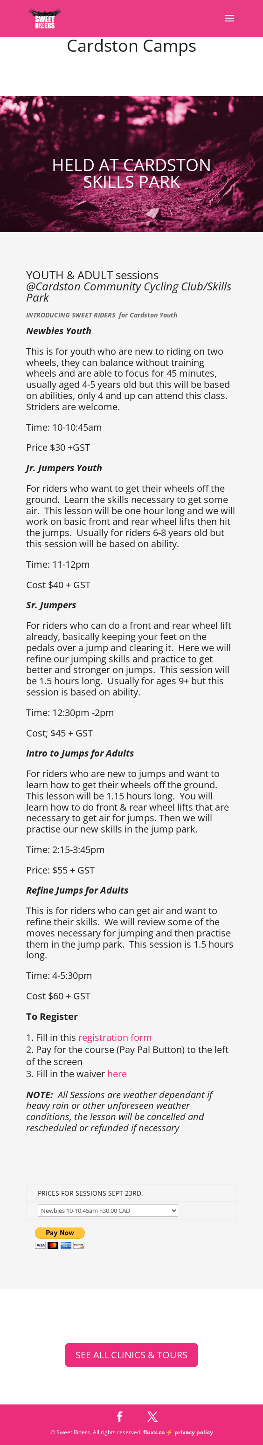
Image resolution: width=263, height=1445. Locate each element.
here (117, 1073)
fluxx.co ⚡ (158, 1432)
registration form (115, 1037)
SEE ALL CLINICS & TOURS (131, 1355)
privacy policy (193, 1432)
